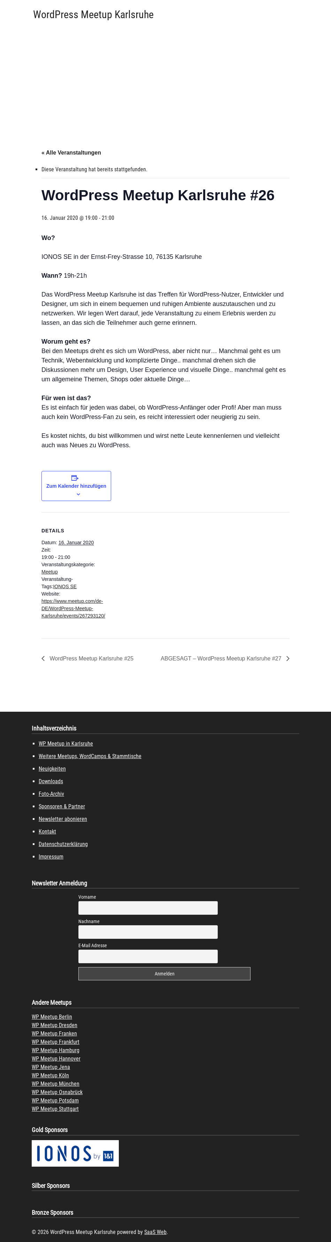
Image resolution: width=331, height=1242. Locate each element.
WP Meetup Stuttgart (55, 1109)
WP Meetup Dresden (54, 1025)
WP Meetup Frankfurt (55, 1042)
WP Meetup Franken (54, 1033)
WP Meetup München (55, 1083)
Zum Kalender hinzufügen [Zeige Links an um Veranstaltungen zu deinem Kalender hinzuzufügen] (76, 486)
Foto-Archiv (51, 794)
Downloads (51, 781)
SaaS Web (155, 1232)
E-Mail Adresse (92, 945)
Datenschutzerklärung (63, 844)
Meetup (49, 572)
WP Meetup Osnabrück (57, 1092)
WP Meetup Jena (51, 1067)
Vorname (87, 897)
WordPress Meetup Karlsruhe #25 (90, 658)
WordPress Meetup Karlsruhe (93, 14)
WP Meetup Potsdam (55, 1100)
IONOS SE (65, 586)
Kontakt (47, 831)
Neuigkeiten (52, 768)
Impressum (51, 856)
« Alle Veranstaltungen (71, 153)
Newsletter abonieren (63, 819)
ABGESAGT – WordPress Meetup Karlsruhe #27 (222, 658)
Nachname (89, 921)
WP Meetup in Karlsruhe (66, 743)
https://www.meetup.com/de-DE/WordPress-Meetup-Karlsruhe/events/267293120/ (73, 608)
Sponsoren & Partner (62, 806)
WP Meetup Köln (50, 1075)
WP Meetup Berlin (52, 1016)
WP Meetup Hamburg (55, 1050)
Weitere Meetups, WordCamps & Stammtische (90, 756)
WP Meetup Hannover (56, 1058)
